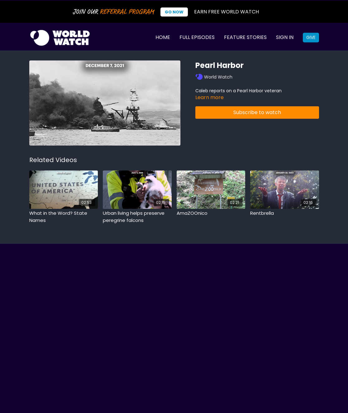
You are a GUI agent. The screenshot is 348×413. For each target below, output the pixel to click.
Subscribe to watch (257, 112)
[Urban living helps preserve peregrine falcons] (137, 217)
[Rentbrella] (284, 213)
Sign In (284, 37)
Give (311, 37)
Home (162, 37)
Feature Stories (245, 37)
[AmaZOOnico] (211, 213)
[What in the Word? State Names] (63, 217)
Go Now (174, 12)
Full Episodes (197, 37)
